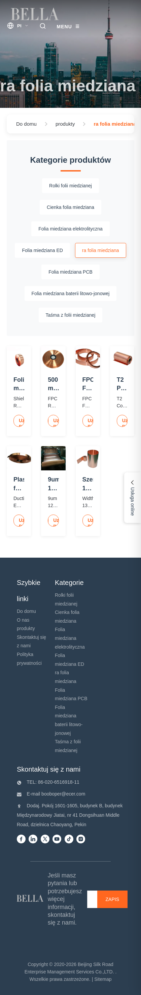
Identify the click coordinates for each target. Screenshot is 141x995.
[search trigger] (42, 26)
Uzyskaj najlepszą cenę (21, 422)
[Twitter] (45, 839)
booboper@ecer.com (62, 794)
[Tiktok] (69, 839)
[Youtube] (56, 839)
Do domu (26, 611)
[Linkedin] (33, 839)
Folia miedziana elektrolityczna (70, 638)
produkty (26, 628)
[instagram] (80, 839)
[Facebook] (21, 839)
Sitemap (102, 979)
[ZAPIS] (112, 899)
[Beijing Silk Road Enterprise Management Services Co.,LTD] (30, 899)
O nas (23, 620)
